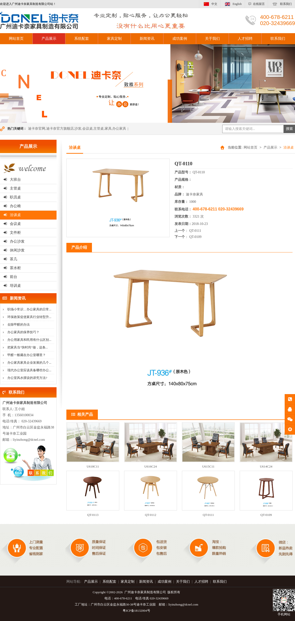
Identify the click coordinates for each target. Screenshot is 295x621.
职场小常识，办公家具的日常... (29, 309)
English (232, 4)
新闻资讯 (147, 39)
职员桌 (12, 197)
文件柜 (12, 233)
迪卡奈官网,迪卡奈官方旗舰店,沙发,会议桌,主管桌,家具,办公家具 (77, 128)
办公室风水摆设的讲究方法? (27, 378)
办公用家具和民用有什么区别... (29, 340)
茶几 (10, 259)
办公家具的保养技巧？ (23, 332)
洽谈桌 (12, 215)
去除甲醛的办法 (18, 324)
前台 (10, 277)
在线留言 (256, 4)
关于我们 (212, 39)
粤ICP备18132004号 (136, 610)
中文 (209, 4)
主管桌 (12, 188)
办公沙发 (14, 241)
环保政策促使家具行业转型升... (29, 317)
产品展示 (49, 39)
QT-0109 (195, 237)
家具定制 (114, 39)
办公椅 (12, 206)
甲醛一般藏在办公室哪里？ (26, 355)
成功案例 (179, 39)
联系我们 (281, 4)
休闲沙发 (14, 250)
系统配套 (81, 39)
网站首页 (250, 147)
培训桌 (12, 286)
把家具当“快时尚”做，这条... (27, 347)
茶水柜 (12, 268)
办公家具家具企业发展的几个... (29, 362)
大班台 (12, 179)
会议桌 (12, 224)
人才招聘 (245, 39)
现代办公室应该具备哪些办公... (29, 370)
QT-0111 (195, 231)
